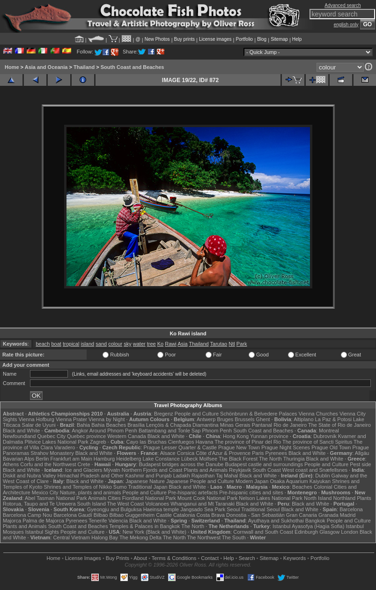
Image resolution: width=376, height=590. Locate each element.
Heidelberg (128, 458)
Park (241, 344)
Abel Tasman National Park (56, 498)
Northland (344, 498)
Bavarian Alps (18, 458)
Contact (210, 558)
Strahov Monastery (52, 453)
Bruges (225, 419)
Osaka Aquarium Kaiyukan (300, 481)
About (140, 558)
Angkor (80, 430)
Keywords (294, 558)
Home (12, 67)
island (87, 344)
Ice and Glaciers (83, 470)
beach (43, 344)
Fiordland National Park (149, 498)
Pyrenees (276, 453)
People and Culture (197, 413)
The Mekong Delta (140, 537)
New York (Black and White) (154, 532)
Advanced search (342, 5)
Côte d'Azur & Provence (223, 453)
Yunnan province (269, 436)
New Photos (157, 39)
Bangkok (315, 520)
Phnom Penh (217, 430)
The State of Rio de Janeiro (339, 425)
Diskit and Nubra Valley (29, 475)
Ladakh (181, 475)
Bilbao (101, 515)
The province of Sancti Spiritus (317, 442)
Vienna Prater (71, 419)
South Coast (266, 470)
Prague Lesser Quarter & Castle (180, 447)
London (349, 532)
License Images (83, 558)
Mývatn (111, 470)
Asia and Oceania (46, 67)
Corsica (185, 453)
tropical (71, 344)
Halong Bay (104, 537)
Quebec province (86, 436)
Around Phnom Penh (113, 430)
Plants (364, 498)
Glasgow (329, 532)
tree (151, 344)
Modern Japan (252, 481)
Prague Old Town (331, 447)
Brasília (136, 425)
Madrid (348, 515)
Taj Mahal (227, 475)
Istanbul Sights (42, 532)
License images (215, 39)
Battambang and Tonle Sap (170, 430)
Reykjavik (240, 470)
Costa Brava (210, 515)
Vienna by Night (106, 419)
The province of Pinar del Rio (247, 442)
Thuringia (294, 458)
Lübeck (189, 458)
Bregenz (163, 413)
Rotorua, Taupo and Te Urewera (39, 504)
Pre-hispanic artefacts (193, 492)
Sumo (120, 487)
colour (115, 344)
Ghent (263, 419)
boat (56, 344)
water (139, 344)
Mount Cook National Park (207, 498)
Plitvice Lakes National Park (56, 442)
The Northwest (204, 537)
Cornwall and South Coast (263, 532)
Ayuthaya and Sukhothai (276, 520)
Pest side (360, 464)
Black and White (21, 430)
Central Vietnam (71, 537)
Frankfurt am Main (71, 458)
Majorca (12, 520)
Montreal (329, 430)
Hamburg (104, 458)
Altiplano (303, 419)
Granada (328, 515)
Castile (164, 515)
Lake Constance (161, 458)
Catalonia (184, 515)
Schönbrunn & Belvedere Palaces (258, 413)
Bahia (83, 425)
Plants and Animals (206, 470)
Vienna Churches (318, 413)
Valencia (117, 520)
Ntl (232, 344)
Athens (11, 464)
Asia (182, 344)
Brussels (244, 419)
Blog (261, 39)
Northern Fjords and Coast (152, 470)
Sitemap (279, 39)
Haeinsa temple (161, 509)
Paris (258, 453)
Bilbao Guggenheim (132, 515)
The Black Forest (238, 458)
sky (128, 344)
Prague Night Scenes (285, 447)
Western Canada (126, 436)
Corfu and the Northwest (48, 464)
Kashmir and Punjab (148, 475)
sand (101, 344)
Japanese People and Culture (200, 481)
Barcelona (351, 509)
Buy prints (184, 39)
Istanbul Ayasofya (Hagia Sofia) (308, 526)
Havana (205, 442)
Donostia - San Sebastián (255, 515)
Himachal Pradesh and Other (91, 475)
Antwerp (206, 419)
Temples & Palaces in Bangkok (144, 526)
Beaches (302, 487)
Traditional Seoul (260, 509)
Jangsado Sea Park (202, 509)
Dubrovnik (325, 436)
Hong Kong (236, 436)
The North (270, 458)
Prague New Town (239, 447)
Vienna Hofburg (36, 419)
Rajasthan (203, 475)
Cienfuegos (181, 442)
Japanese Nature (145, 481)
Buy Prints (117, 558)
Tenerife (97, 520)
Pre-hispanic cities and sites (251, 492)
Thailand (84, 67)
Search (247, 558)
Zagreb (98, 442)
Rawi (170, 344)
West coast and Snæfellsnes (314, 470)
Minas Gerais (235, 425)
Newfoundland (19, 436)
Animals (97, 498)
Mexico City (45, 492)
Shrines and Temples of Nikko (77, 487)
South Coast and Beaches (132, 67)
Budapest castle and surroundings (264, 464)
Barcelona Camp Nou (27, 515)
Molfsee (208, 458)
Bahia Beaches (108, 425)
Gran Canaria (301, 515)
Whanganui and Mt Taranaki (202, 504)
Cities (114, 498)
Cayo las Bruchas (146, 442)
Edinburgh (306, 532)
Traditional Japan (147, 487)
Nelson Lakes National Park (270, 498)
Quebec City (51, 436)
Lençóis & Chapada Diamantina (182, 425)
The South (234, 537)
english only (346, 24)
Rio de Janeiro (290, 425)
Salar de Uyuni (39, 425)
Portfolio (244, 39)
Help (297, 39)
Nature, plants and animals (90, 492)
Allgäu (362, 453)
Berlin (42, 458)
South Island (91, 504)
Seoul (233, 509)
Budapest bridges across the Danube (181, 464)
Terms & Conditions (174, 558)
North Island (318, 498)
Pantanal (262, 425)
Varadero (64, 447)
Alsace (168, 453)
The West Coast (125, 504)
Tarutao (219, 344)
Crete (84, 464)
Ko (160, 344)
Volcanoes (157, 504)
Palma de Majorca (43, 520)
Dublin (322, 475)
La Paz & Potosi (333, 419)
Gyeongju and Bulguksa (114, 509)
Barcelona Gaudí (72, 515)
